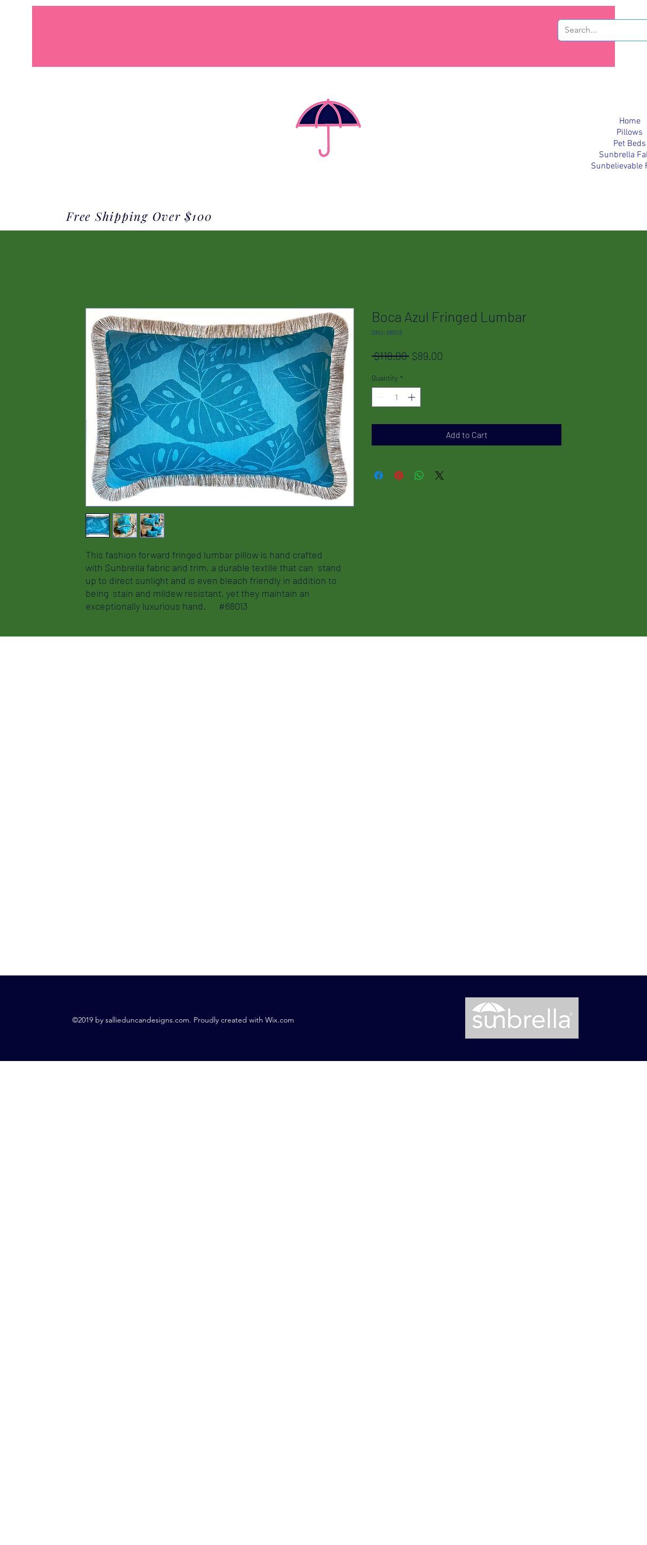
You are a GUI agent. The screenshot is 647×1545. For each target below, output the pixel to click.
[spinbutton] (396, 397)
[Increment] (412, 397)
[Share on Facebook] (378, 475)
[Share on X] (439, 475)
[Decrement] (380, 397)
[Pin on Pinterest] (398, 475)
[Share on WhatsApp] (419, 475)
